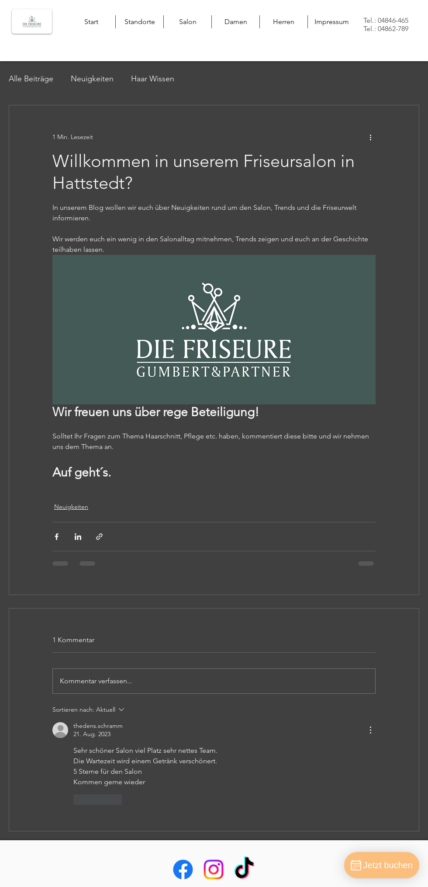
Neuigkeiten (92, 78)
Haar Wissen (152, 78)
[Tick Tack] (244, 869)
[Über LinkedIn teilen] (78, 536)
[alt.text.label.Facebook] (183, 869)
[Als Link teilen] (99, 536)
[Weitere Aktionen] (370, 137)
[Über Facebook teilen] (56, 536)
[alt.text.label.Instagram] (213, 869)
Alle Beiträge (31, 78)
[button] (139, 21)
